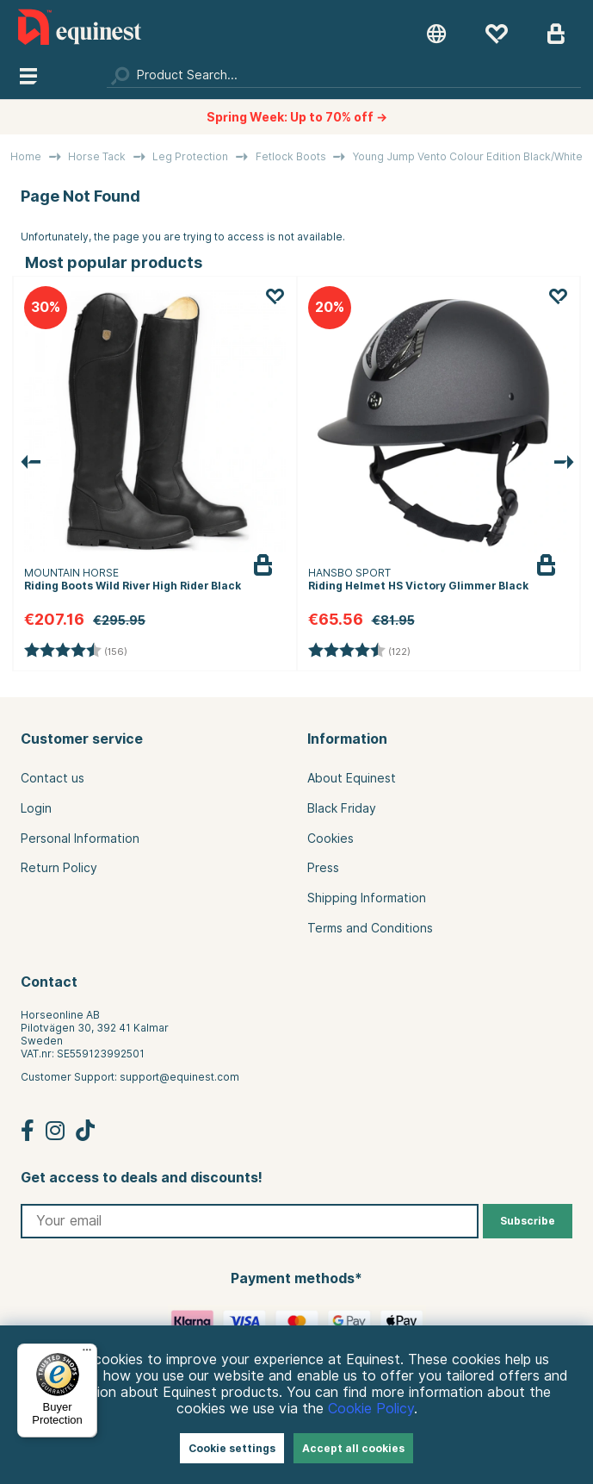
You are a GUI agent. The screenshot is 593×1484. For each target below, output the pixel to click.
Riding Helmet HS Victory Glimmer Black (418, 585)
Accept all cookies (353, 1448)
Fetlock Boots (291, 156)
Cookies (330, 838)
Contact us (52, 778)
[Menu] (87, 1354)
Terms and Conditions (370, 928)
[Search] (344, 75)
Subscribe (527, 1220)
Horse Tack (97, 156)
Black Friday (341, 808)
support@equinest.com (179, 1076)
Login (36, 808)
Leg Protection (190, 156)
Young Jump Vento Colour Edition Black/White (468, 156)
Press (323, 868)
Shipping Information (366, 898)
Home (25, 156)
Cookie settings (231, 1448)
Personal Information (80, 838)
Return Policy (59, 868)
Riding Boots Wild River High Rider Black (132, 585)
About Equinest (351, 778)
